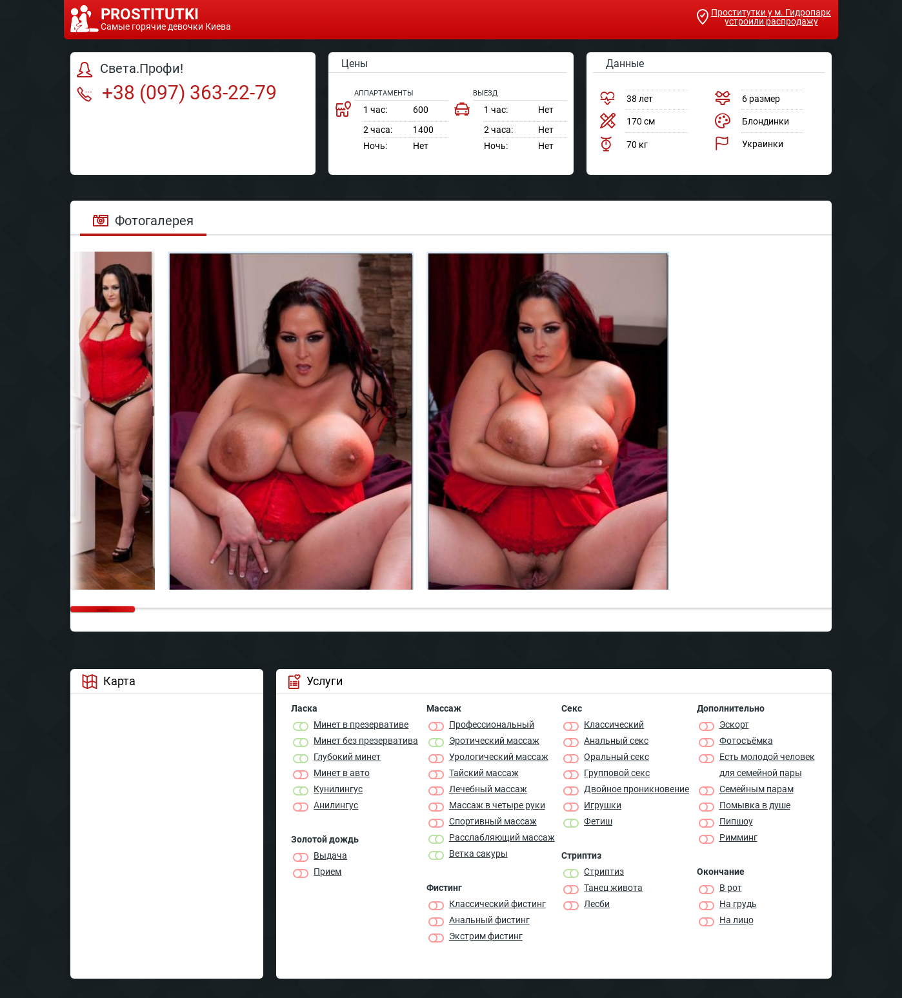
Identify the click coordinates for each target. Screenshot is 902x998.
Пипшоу (736, 821)
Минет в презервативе (361, 724)
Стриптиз (604, 871)
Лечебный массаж (488, 789)
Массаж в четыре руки (497, 805)
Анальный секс (616, 740)
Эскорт (734, 724)
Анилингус (336, 805)
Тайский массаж (484, 773)
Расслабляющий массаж (502, 837)
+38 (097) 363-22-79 (177, 92)
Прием (327, 871)
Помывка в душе (754, 805)
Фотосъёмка (746, 740)
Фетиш (598, 821)
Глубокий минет (347, 757)
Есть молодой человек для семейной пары (767, 765)
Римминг (738, 837)
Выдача (330, 855)
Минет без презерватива (366, 740)
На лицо (736, 920)
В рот (730, 888)
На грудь (738, 904)
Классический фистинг (497, 904)
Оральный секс (616, 757)
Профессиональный (491, 724)
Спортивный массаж (493, 821)
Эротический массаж (494, 740)
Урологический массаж (498, 757)
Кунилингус (338, 789)
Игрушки (602, 805)
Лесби (597, 904)
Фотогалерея (143, 220)
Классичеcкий (614, 724)
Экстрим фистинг (486, 936)
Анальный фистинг (489, 920)
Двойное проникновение (636, 789)
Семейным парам (756, 789)
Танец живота (613, 888)
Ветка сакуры (478, 853)
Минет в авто (342, 773)
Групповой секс (617, 773)
